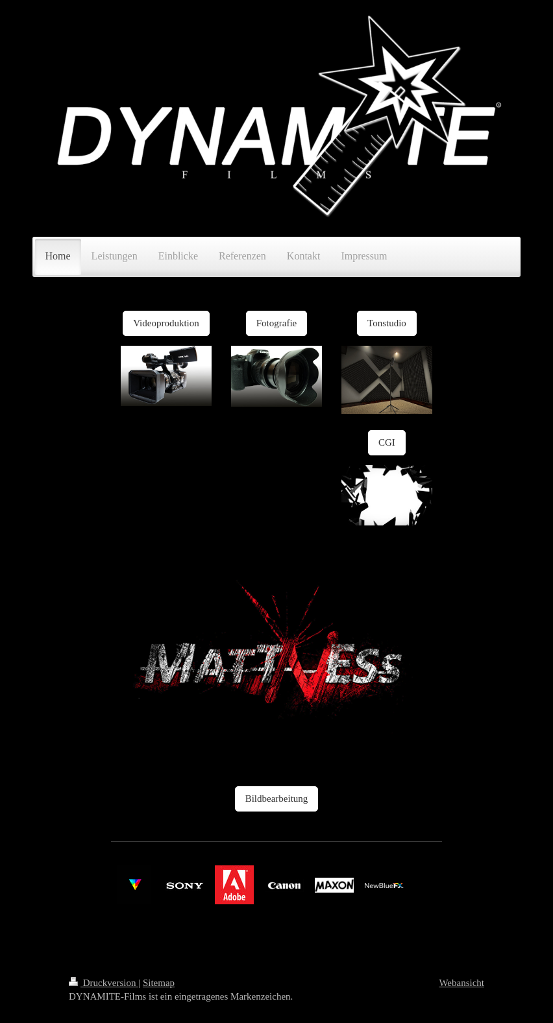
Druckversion (103, 983)
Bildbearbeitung (276, 798)
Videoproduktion (166, 323)
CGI (386, 442)
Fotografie (276, 323)
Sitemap (159, 983)
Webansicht (461, 983)
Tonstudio (386, 323)
